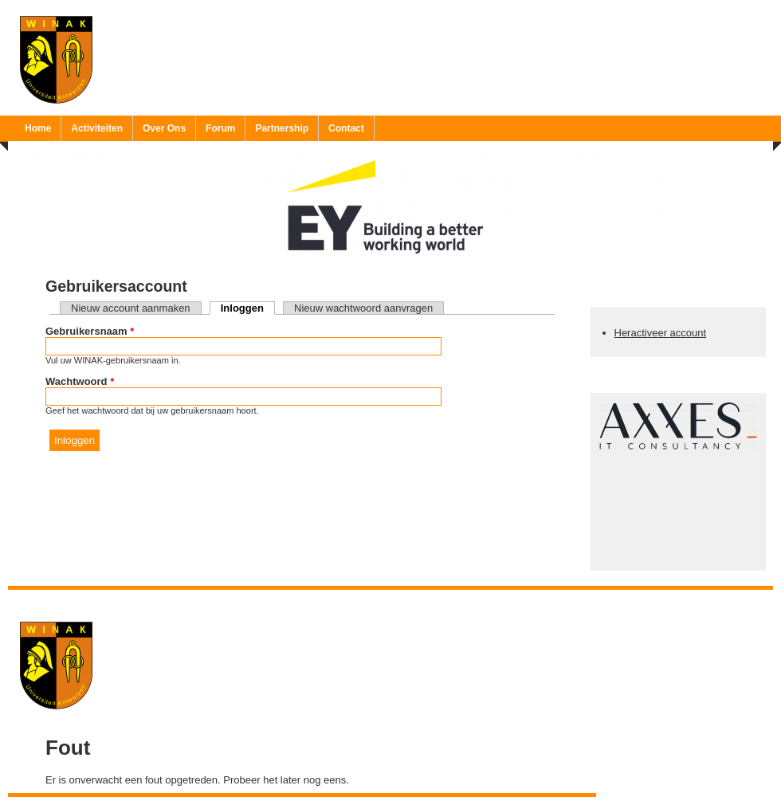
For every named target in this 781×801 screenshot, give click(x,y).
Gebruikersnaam (89, 331)
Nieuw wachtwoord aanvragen (363, 308)
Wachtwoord (79, 381)
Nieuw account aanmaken (130, 308)
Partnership (281, 128)
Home (38, 128)
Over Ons (164, 128)
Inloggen (248, 308)
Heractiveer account (660, 333)
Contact (346, 128)
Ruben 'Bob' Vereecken (407, 600)
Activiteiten (97, 128)
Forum (220, 128)
